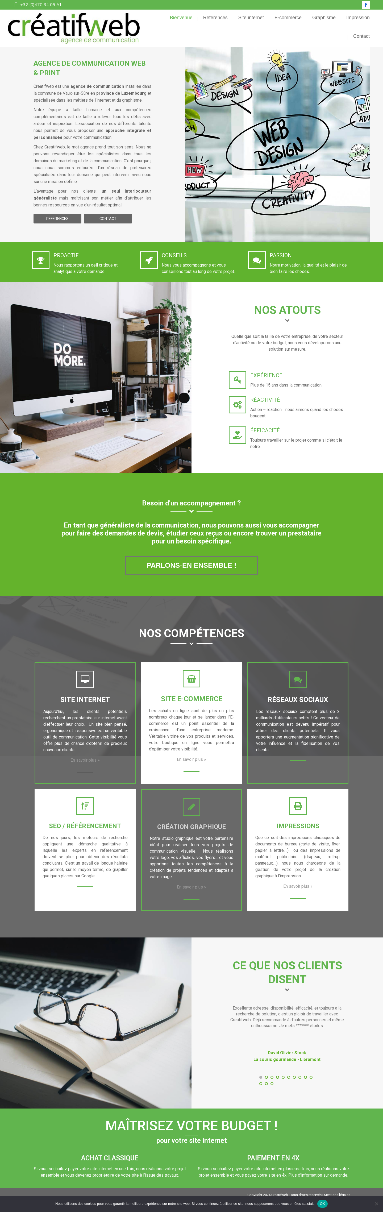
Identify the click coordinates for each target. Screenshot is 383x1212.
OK (322, 1204)
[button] (260, 1086)
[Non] (376, 1203)
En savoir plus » (85, 769)
